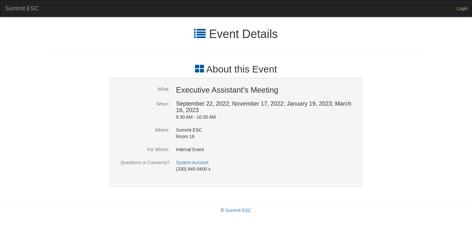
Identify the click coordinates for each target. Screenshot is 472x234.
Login (462, 8)
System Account (192, 162)
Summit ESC (22, 8)
